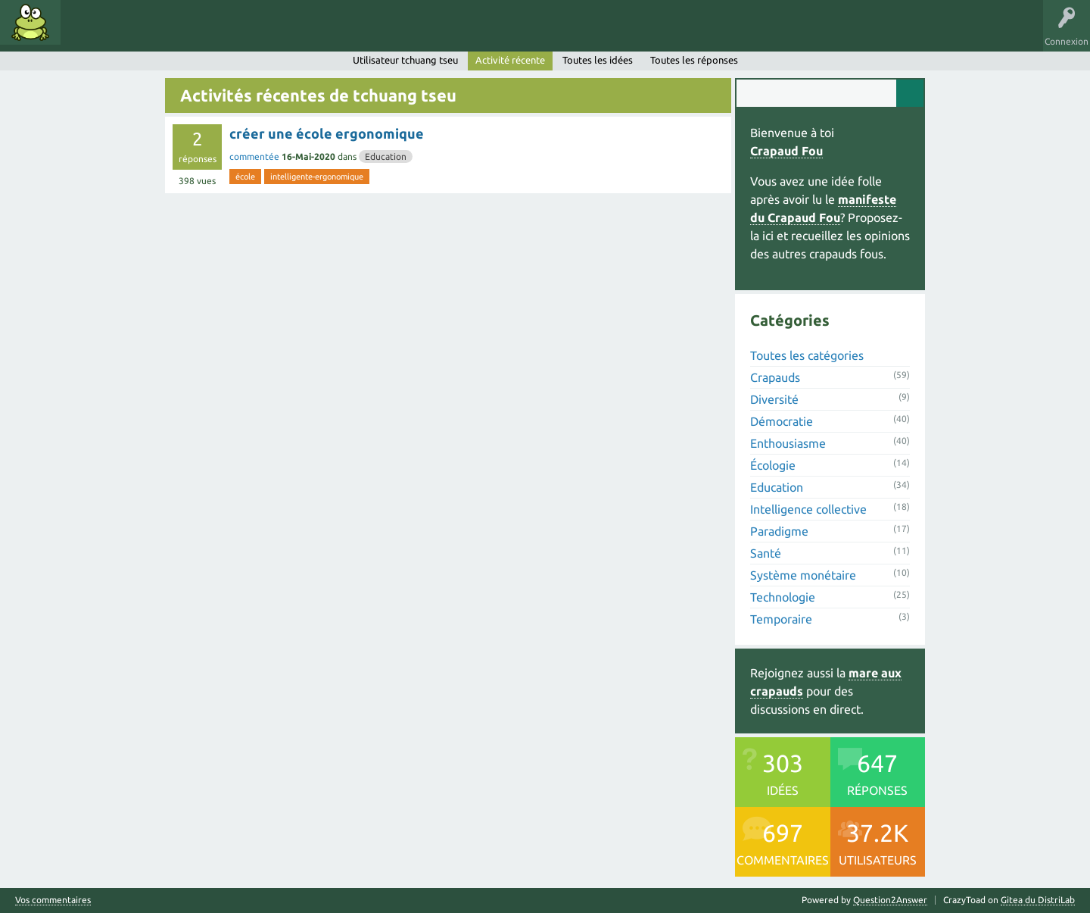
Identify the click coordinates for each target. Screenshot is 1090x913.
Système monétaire (803, 575)
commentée (254, 156)
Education (385, 156)
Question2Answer (890, 900)
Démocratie (781, 421)
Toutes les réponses (694, 60)
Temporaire (781, 619)
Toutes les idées (597, 60)
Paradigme (779, 531)
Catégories (196, 33)
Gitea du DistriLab (1038, 900)
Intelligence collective (808, 509)
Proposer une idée (339, 33)
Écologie (773, 465)
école (245, 176)
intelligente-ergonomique (316, 176)
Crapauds (775, 377)
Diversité (774, 399)
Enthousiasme (788, 443)
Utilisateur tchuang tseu (405, 60)
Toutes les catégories (807, 355)
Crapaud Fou (786, 151)
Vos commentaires (53, 900)
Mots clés (137, 33)
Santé (765, 553)
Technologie (782, 597)
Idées (87, 33)
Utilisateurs (259, 33)
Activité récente (510, 60)
